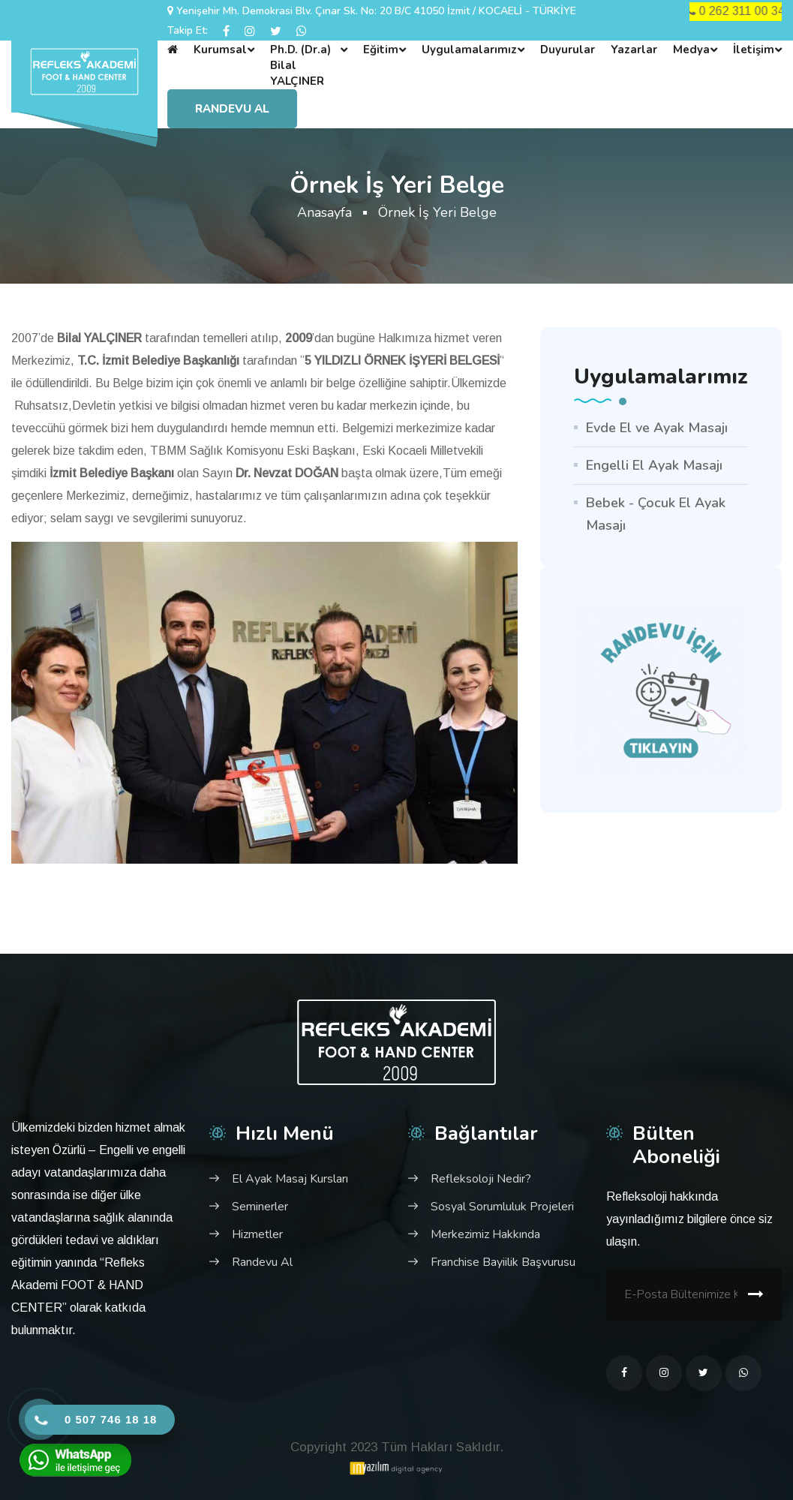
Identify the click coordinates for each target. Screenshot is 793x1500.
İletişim (753, 49)
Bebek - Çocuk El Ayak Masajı (655, 514)
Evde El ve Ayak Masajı (657, 428)
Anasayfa (324, 212)
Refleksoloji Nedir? (481, 1179)
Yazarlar (634, 49)
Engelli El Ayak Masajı (654, 465)
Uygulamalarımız (469, 49)
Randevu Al (232, 108)
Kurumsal (220, 49)
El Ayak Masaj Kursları (290, 1179)
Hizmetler (257, 1234)
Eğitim (380, 49)
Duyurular (567, 49)
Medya (691, 49)
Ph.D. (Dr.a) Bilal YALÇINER (300, 65)
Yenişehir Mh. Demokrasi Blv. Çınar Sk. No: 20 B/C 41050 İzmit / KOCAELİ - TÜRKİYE (376, 11)
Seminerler (260, 1206)
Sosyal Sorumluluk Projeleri (502, 1206)
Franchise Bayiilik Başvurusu (503, 1262)
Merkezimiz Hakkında (485, 1234)
